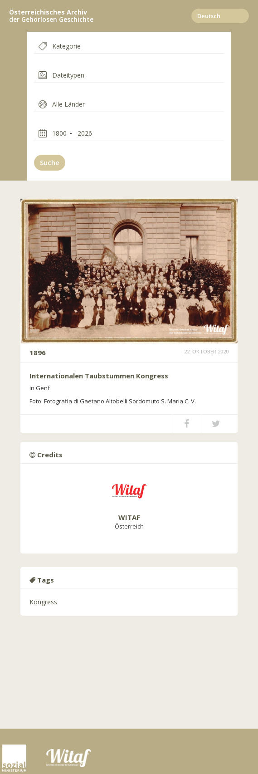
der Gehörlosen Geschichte (51, 16)
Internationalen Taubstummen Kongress (98, 375)
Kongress (43, 602)
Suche (49, 162)
